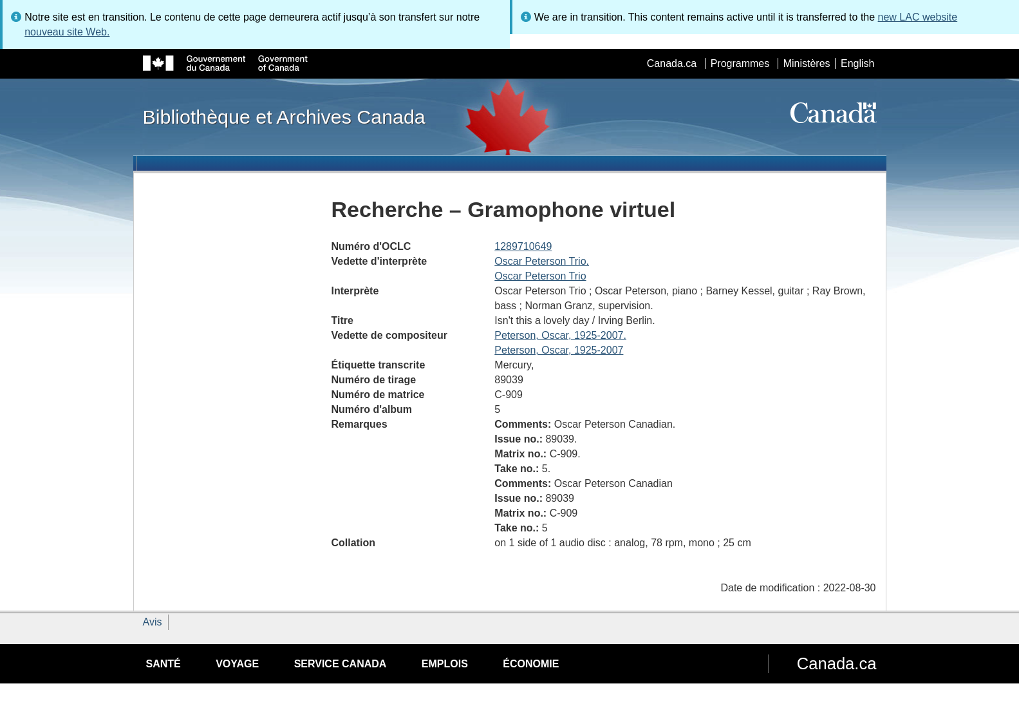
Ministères (806, 63)
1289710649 (523, 246)
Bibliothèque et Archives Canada (284, 117)
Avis (152, 621)
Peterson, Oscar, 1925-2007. (560, 335)
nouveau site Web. (66, 31)
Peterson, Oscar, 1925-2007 (558, 350)
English (857, 63)
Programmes (740, 63)
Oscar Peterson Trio (540, 276)
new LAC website (918, 17)
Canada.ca (671, 63)
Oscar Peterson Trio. (541, 261)
